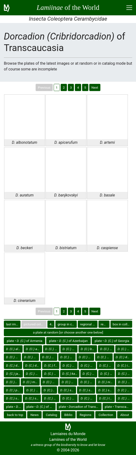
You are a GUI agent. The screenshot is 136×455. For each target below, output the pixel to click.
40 (51, 324)
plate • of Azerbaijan (68, 341)
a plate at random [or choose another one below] (68, 332)
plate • (14, 407)
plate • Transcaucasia (118, 407)
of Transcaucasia (14, 349)
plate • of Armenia (24, 341)
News (34, 415)
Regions (85, 415)
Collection (105, 415)
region (105, 324)
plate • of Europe (41, 407)
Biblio (68, 415)
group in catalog (67, 324)
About (124, 415)
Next (94, 87)
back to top (15, 415)
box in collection (122, 324)
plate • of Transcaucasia (80, 407)
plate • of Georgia (112, 341)
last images (13, 324)
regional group (88, 324)
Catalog (51, 415)
